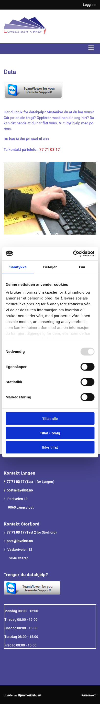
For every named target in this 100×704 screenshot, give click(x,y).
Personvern (88, 695)
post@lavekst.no (20, 490)
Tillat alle (50, 419)
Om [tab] (82, 267)
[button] (50, 48)
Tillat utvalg (50, 433)
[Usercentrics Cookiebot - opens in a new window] (73, 253)
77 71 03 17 (49, 149)
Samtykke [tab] (18, 267)
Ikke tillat (50, 447)
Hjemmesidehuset (29, 695)
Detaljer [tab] (50, 267)
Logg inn (89, 5)
